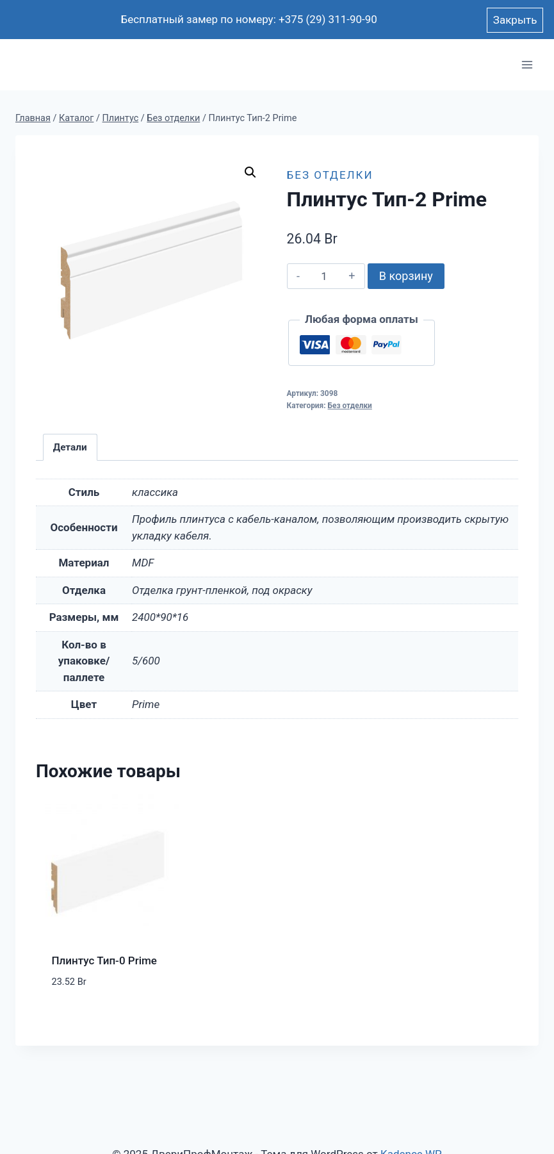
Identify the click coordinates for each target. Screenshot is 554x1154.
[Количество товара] (324, 276)
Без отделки (330, 175)
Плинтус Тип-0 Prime (104, 960)
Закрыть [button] (515, 19)
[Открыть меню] (527, 65)
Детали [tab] (70, 447)
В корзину (406, 276)
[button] (250, 172)
